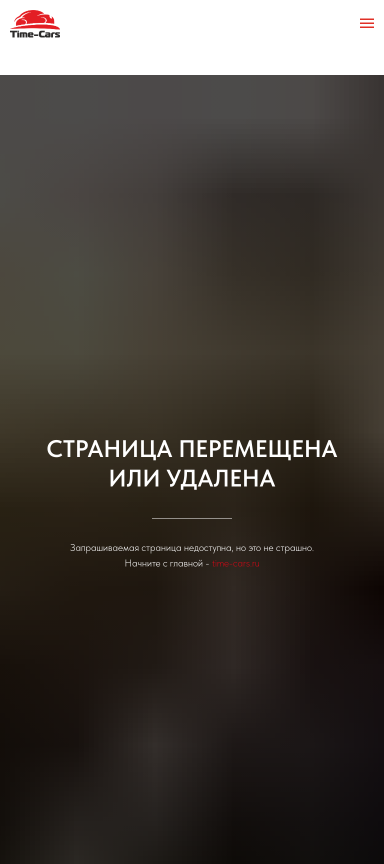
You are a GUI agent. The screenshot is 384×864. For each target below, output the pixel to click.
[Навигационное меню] (367, 23)
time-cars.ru (236, 563)
